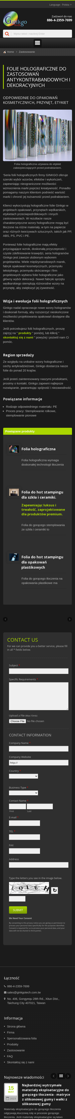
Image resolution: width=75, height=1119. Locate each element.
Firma (10, 1032)
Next (68, 1076)
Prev (54, 1076)
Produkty (12, 1044)
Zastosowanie (27, 51)
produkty (24, 333)
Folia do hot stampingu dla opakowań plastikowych (42, 562)
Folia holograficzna (38, 448)
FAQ (10, 1056)
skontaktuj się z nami (18, 337)
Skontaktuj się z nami (20, 1062)
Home (10, 51)
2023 (11, 1098)
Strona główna (16, 1026)
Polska (65, 4)
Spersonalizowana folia (22, 1038)
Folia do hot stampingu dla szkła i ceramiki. (42, 495)
